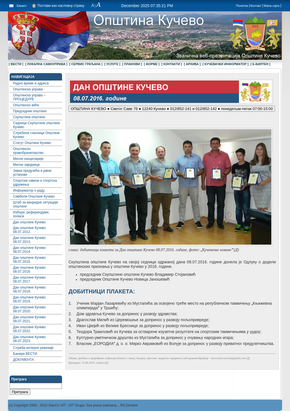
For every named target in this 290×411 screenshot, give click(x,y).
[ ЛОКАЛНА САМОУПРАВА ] (46, 64)
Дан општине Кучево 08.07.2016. (29, 270)
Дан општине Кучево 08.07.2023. (29, 339)
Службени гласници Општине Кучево (36, 135)
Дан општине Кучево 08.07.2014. (29, 250)
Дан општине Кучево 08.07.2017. (29, 279)
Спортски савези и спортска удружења (35, 183)
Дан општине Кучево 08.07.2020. (29, 309)
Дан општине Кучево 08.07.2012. (29, 230)
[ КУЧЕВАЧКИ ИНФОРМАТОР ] (225, 64)
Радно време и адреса (31, 83)
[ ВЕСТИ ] (16, 64)
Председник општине (29, 111)
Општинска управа (28, 89)
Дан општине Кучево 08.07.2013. (29, 240)
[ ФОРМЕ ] (151, 64)
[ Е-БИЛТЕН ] (260, 64)
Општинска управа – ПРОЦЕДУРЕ (29, 97)
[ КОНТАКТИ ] (171, 64)
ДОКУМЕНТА (23, 360)
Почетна (242, 5)
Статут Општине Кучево (32, 143)
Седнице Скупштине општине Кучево (36, 125)
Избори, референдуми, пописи (31, 214)
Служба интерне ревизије (33, 348)
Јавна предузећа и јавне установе (32, 173)
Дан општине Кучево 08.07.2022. (29, 329)
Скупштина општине (29, 117)
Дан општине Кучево (29, 222)
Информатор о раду (29, 190)
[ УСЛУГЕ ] (112, 64)
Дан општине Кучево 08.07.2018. (29, 289)
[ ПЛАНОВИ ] (132, 64)
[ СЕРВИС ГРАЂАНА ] (86, 64)
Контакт (256, 5)
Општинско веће (26, 105)
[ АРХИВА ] (192, 64)
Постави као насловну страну (61, 6)
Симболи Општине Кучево (34, 196)
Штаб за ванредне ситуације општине (35, 204)
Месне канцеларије (28, 159)
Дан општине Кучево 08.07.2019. (29, 299)
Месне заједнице (26, 165)
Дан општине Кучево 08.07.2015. (29, 260)
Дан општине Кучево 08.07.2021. (29, 319)
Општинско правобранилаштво (28, 151)
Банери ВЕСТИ (25, 354)
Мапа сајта (272, 5)
